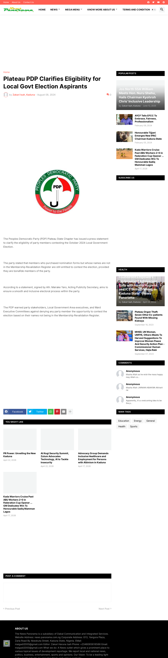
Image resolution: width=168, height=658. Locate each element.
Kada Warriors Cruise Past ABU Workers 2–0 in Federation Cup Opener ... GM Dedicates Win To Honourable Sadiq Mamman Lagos (19, 504)
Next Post (104, 608)
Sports (133, 426)
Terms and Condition (136, 9)
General (150, 420)
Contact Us (28, 2)
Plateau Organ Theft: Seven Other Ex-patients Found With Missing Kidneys (149, 316)
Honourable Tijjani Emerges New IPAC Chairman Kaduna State (148, 135)
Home (6, 2)
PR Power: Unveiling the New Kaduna (19, 455)
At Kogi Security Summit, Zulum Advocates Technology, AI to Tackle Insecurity (55, 458)
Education (123, 420)
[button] (154, 9)
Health (121, 426)
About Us (16, 2)
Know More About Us (101, 9)
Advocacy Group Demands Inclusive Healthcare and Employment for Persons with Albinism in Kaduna (93, 458)
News (53, 9)
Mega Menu (72, 9)
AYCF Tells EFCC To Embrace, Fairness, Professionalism (146, 118)
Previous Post (12, 608)
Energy (138, 420)
